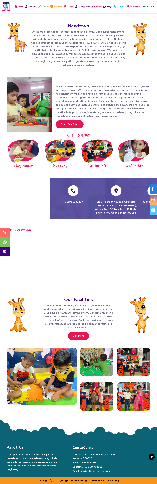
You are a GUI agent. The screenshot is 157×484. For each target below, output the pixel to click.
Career (70, 7)
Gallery (99, 7)
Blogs (109, 7)
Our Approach (84, 7)
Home (21, 7)
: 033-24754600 (93, 467)
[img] (152, 456)
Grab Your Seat (70, 124)
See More (78, 336)
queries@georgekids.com (95, 471)
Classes (45, 7)
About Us (32, 7)
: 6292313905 (89, 462)
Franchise (58, 7)
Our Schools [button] (147, 7)
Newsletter (135, 7)
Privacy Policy (111, 480)
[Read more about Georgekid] (6, 6)
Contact (120, 7)
